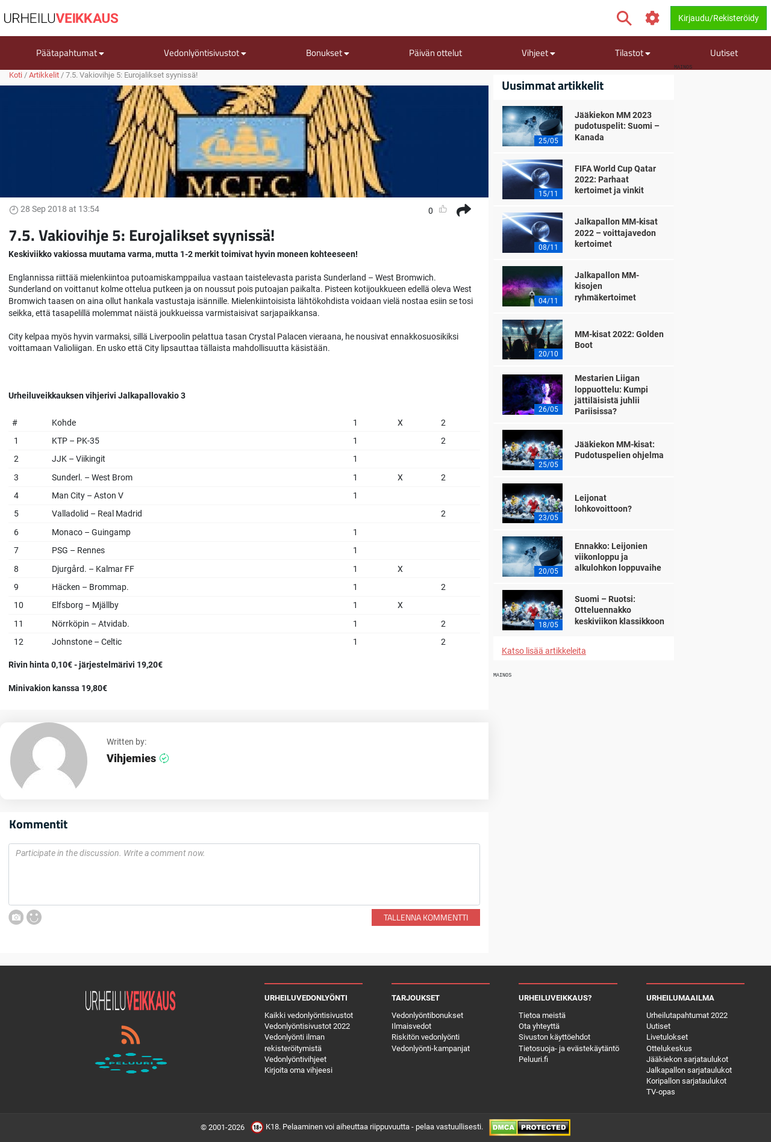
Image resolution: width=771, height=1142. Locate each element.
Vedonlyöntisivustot (205, 53)
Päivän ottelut (435, 53)
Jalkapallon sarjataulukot (689, 1070)
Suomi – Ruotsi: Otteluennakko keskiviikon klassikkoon (619, 609)
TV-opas (660, 1091)
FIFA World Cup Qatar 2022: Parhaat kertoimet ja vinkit (615, 179)
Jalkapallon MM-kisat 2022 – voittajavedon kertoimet (616, 232)
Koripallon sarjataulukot (686, 1080)
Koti (15, 74)
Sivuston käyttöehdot (554, 1036)
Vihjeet (538, 53)
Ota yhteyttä (539, 1026)
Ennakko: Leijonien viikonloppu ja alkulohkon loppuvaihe (618, 557)
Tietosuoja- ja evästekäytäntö (569, 1048)
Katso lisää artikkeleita (544, 651)
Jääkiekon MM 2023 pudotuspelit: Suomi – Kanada (617, 125)
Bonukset (327, 53)
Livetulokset (667, 1036)
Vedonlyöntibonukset (427, 1015)
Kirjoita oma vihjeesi (298, 1070)
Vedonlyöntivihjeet (295, 1059)
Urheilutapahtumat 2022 (687, 1015)
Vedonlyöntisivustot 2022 (307, 1026)
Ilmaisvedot (411, 1026)
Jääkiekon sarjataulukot (687, 1059)
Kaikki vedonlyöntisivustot (308, 1015)
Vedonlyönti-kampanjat (431, 1048)
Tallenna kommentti (426, 917)
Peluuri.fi (533, 1059)
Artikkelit (44, 74)
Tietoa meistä (542, 1015)
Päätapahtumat (70, 53)
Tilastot (633, 53)
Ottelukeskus (669, 1048)
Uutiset (724, 53)
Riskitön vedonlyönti (426, 1036)
